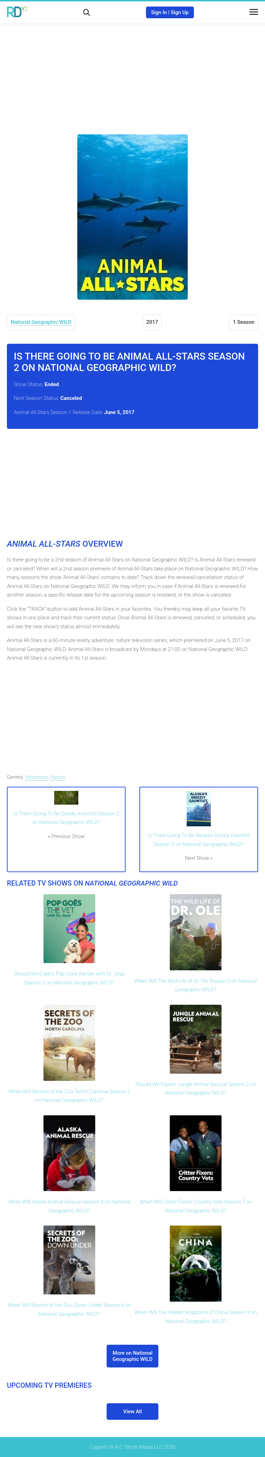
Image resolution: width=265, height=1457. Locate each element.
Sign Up (180, 12)
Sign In (159, 12)
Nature (57, 777)
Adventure (36, 777)
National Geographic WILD (41, 322)
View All (132, 1411)
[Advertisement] (132, 74)
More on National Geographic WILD (132, 1356)
